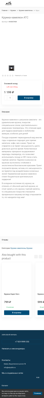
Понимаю (37, 393)
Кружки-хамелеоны (26, 10)
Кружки (13, 10)
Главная (5, 10)
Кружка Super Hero (11, 294)
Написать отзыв (21, 75)
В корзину (28, 98)
